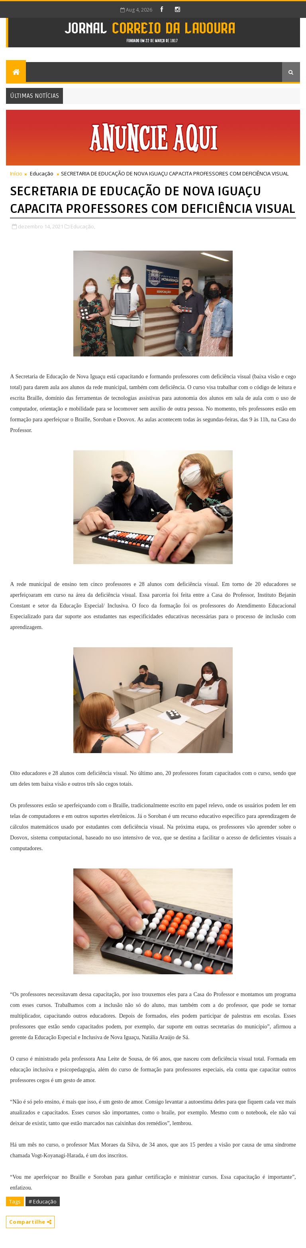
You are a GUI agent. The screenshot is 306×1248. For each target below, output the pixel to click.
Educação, (83, 226)
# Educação (43, 1201)
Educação (41, 173)
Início (16, 173)
